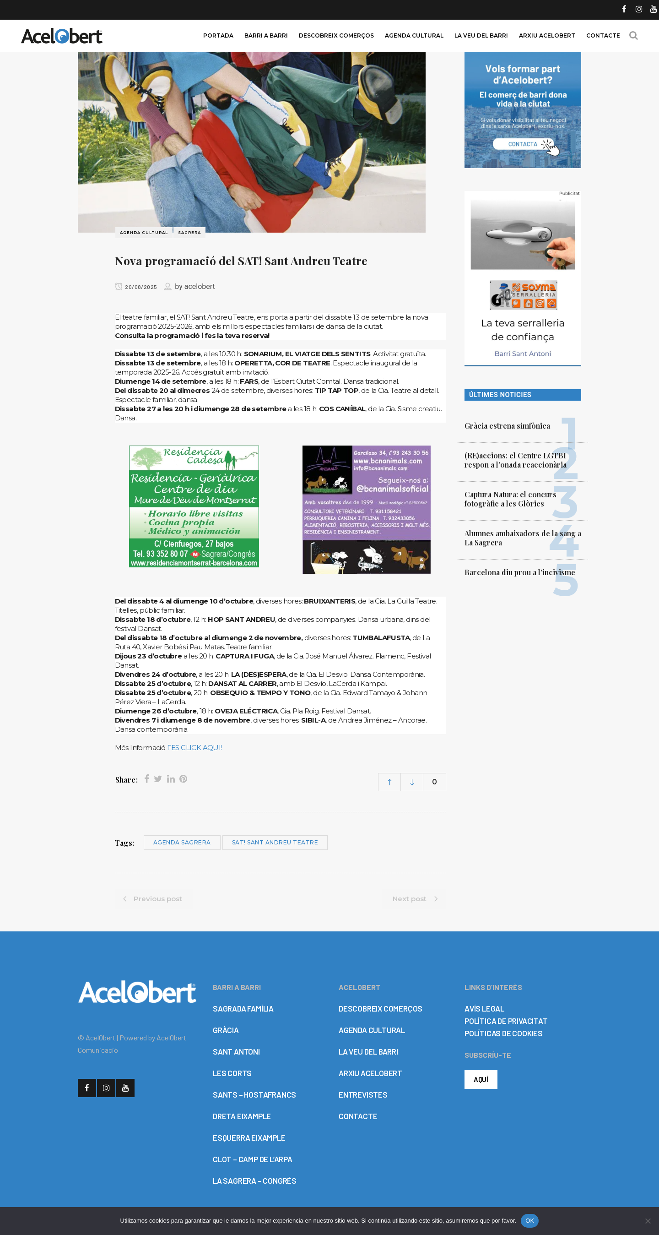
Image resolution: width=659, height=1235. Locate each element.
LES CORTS (232, 1072)
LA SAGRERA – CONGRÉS (255, 1180)
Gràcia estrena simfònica (507, 425)
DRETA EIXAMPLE (242, 1116)
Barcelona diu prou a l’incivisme (520, 572)
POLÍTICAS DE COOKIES (504, 1033)
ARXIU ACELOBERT (370, 1072)
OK (529, 1220)
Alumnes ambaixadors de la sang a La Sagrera (523, 537)
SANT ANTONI (236, 1051)
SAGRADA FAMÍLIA (243, 1008)
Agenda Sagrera (182, 842)
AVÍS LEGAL (484, 1008)
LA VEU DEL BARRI (368, 1051)
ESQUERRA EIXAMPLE (249, 1137)
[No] (647, 1220)
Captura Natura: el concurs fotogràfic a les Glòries (510, 499)
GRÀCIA (226, 1029)
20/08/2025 (136, 286)
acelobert (199, 286)
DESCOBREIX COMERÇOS (380, 1008)
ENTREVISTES (363, 1094)
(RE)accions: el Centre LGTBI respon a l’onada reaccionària (516, 460)
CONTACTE (358, 1116)
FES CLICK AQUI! (194, 747)
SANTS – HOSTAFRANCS (254, 1094)
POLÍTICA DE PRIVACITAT (506, 1020)
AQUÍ (481, 1079)
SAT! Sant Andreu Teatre (275, 842)
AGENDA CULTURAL (372, 1029)
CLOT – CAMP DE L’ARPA (252, 1159)
